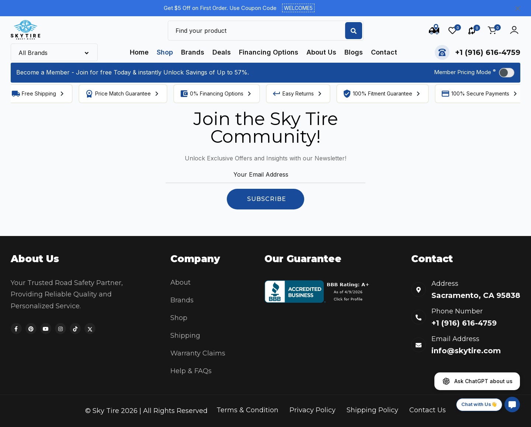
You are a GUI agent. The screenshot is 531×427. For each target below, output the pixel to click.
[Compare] (474, 30)
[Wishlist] (454, 31)
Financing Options (268, 52)
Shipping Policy (372, 410)
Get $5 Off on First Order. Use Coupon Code (239, 8)
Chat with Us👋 (479, 404)
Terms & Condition (247, 410)
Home (139, 52)
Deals (221, 52)
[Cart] (491, 30)
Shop (165, 52)
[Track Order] (434, 30)
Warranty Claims (197, 353)
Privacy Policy (312, 410)
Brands (192, 52)
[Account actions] (514, 30)
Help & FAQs (191, 371)
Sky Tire (106, 411)
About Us (321, 52)
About (180, 282)
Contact (384, 52)
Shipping (185, 335)
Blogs (353, 52)
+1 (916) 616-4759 (487, 52)
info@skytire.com (466, 350)
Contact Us (427, 410)
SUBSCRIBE (266, 198)
